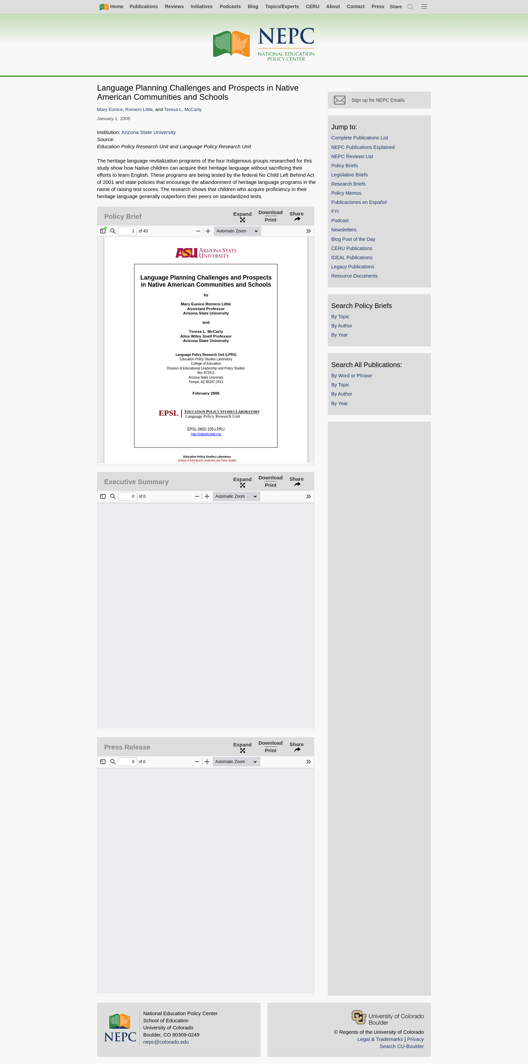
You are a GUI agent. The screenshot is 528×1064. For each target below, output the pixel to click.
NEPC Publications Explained (367, 151)
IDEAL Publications (356, 262)
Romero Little (139, 109)
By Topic (345, 321)
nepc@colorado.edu (166, 1042)
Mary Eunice (110, 109)
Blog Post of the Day (358, 243)
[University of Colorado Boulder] (388, 1017)
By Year (344, 339)
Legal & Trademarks (380, 1039)
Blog (253, 6)
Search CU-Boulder (402, 1046)
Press (378, 6)
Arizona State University (148, 132)
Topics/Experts (282, 6)
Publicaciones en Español (363, 206)
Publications (144, 6)
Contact (355, 6)
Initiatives (202, 6)
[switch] (396, 6)
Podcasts (230, 6)
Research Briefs (353, 188)
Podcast (345, 225)
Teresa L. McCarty (183, 109)
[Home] (264, 44)
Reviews (174, 6)
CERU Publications (356, 252)
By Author (346, 330)
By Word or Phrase (356, 380)
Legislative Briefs (354, 179)
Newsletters (348, 234)
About (333, 6)
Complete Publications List (364, 142)
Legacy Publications (357, 271)
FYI (339, 215)
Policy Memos (351, 197)
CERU (312, 6)
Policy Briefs (349, 170)
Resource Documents (359, 280)
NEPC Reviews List (357, 160)
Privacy (415, 1039)
